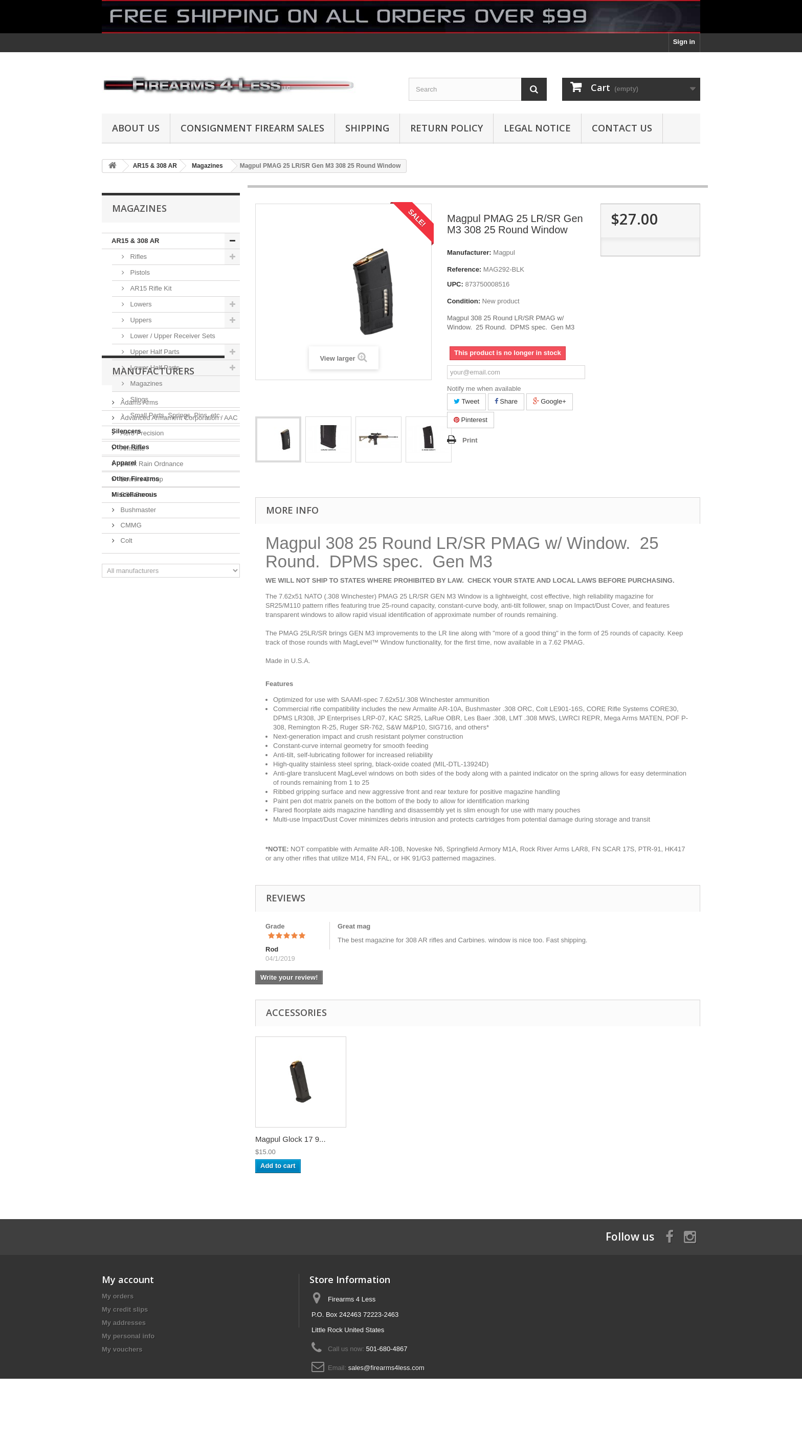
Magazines (145, 383)
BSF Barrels (138, 653)
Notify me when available (484, 388)
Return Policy (446, 128)
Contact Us (622, 128)
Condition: (463, 301)
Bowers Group (141, 638)
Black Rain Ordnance (151, 622)
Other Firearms (135, 478)
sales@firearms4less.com (386, 1368)
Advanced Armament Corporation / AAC (178, 576)
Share (506, 401)
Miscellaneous (134, 494)
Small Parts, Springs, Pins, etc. (174, 415)
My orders (117, 1296)
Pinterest (470, 420)
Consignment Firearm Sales (252, 128)
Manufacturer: (469, 252)
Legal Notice (537, 128)
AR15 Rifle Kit (150, 288)
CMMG (130, 684)
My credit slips (125, 1309)
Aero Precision (141, 591)
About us (136, 128)
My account (128, 1279)
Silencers (126, 431)
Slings (138, 399)
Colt (125, 699)
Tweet (466, 401)
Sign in (684, 42)
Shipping (367, 128)
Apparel (124, 463)
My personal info (128, 1336)
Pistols (139, 272)
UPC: (455, 284)
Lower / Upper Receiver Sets (171, 336)
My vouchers (122, 1349)
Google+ (549, 401)
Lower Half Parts (154, 367)
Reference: (464, 269)
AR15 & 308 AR (135, 241)
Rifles (137, 256)
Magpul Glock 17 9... (290, 1139)
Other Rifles (130, 447)
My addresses (124, 1323)
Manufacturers (153, 533)
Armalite (132, 607)
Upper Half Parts (154, 352)
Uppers (140, 320)
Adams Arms (138, 561)
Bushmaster (137, 668)
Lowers (140, 304)
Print (470, 440)
